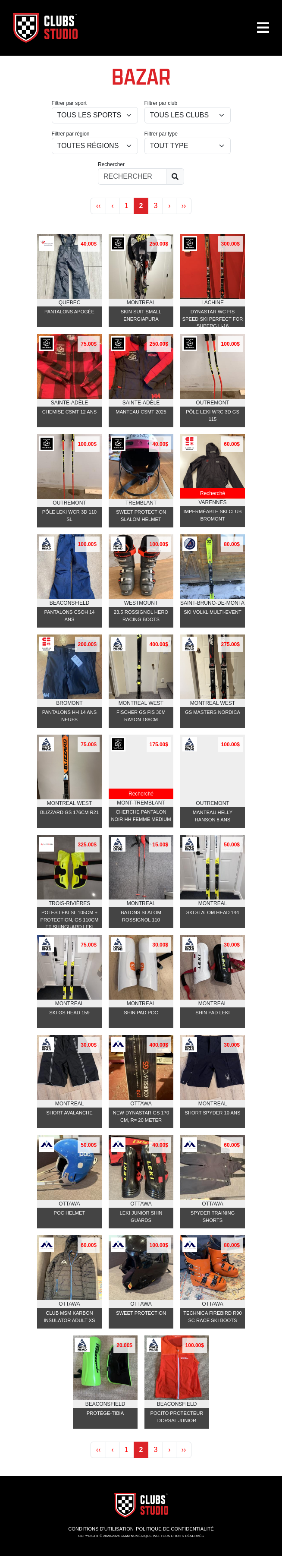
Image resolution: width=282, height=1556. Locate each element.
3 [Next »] (155, 205)
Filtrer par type (161, 134)
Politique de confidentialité (175, 1528)
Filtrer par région (71, 134)
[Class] (187, 146)
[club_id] (187, 115)
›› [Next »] (184, 205)
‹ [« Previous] (112, 205)
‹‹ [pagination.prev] (98, 205)
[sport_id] (95, 115)
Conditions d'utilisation (101, 1528)
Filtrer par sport (69, 103)
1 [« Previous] (126, 205)
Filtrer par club (161, 103)
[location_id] (95, 146)
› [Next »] (169, 205)
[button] (263, 31)
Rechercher (111, 164)
